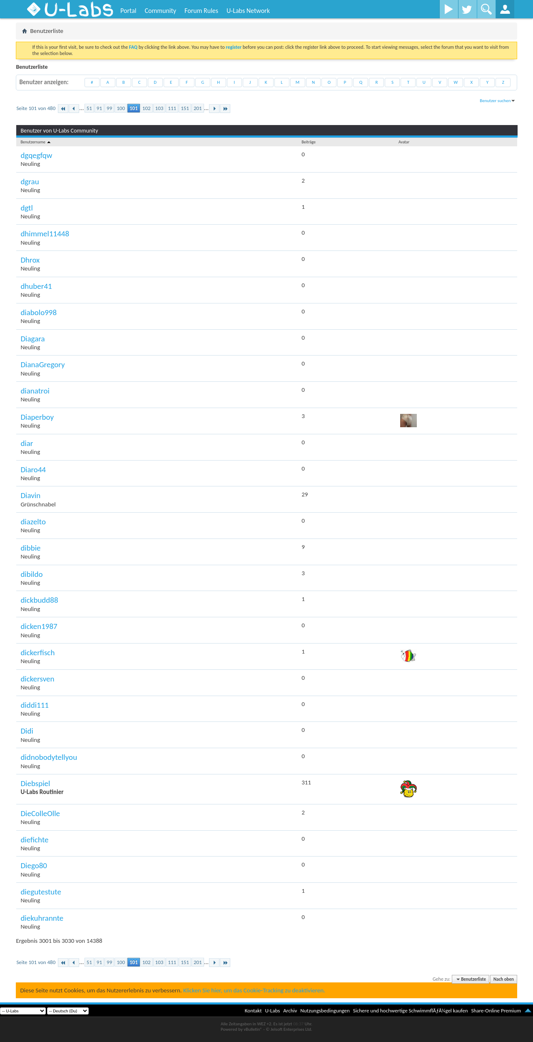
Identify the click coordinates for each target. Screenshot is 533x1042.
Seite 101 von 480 (35, 108)
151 (185, 108)
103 (159, 108)
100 (121, 108)
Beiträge (308, 142)
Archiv (290, 1010)
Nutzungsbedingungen (325, 1010)
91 (99, 108)
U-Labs (272, 1010)
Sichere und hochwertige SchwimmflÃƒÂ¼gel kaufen (410, 1010)
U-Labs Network (248, 11)
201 (198, 108)
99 (109, 108)
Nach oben (503, 979)
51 (89, 108)
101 (134, 108)
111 (172, 108)
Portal (128, 11)
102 (146, 108)
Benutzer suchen (495, 100)
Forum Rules (201, 11)
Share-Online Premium (496, 1010)
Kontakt (253, 1010)
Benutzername (36, 142)
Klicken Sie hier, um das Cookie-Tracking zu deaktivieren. (254, 990)
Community (160, 11)
